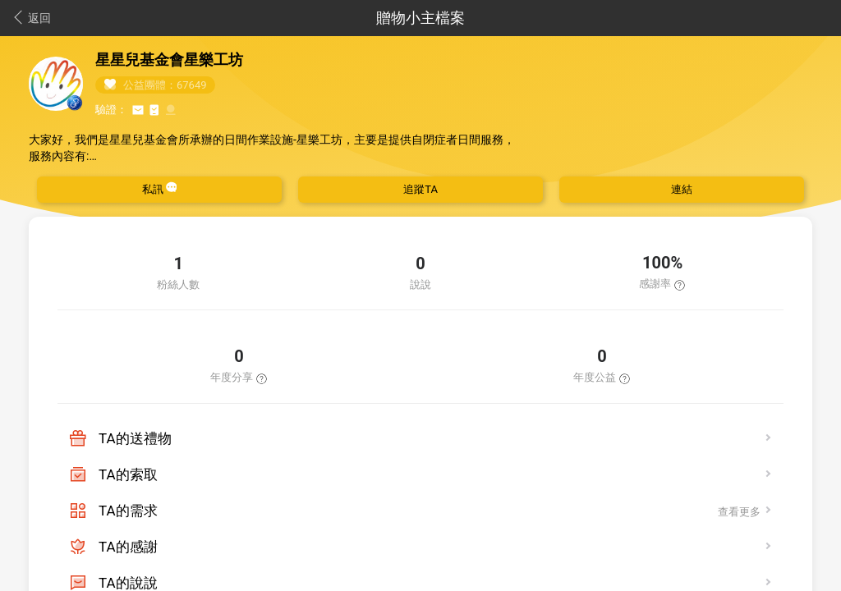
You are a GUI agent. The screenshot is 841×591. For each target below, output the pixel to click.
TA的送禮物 (135, 438)
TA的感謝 (128, 546)
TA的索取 (128, 474)
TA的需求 (128, 510)
